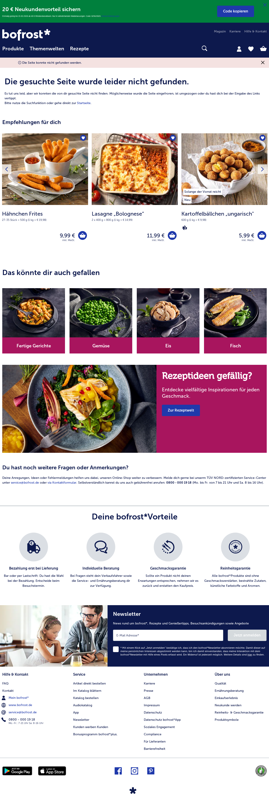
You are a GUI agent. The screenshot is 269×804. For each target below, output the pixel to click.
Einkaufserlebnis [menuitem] (226, 698)
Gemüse (101, 345)
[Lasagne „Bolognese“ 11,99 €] (135, 195)
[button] (235, 11)
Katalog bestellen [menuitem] (85, 698)
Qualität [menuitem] (220, 683)
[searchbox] (97, 48)
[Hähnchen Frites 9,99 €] (45, 195)
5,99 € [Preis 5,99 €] (246, 235)
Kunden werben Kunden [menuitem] (90, 727)
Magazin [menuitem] (220, 31)
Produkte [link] (13, 48)
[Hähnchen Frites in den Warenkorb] (82, 235)
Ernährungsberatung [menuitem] (229, 691)
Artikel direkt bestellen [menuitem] (89, 683)
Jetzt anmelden (247, 635)
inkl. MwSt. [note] (68, 240)
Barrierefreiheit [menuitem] (154, 749)
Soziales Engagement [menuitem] (159, 727)
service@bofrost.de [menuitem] (19, 712)
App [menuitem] (76, 712)
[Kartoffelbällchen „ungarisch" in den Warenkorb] (261, 235)
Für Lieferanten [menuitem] (155, 741)
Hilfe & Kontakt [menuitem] (255, 31)
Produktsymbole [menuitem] (227, 720)
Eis (168, 345)
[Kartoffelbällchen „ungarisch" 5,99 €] (224, 195)
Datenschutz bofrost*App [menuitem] (162, 720)
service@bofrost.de (25, 483)
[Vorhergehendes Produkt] (6, 169)
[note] (45, 216)
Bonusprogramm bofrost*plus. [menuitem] (95, 734)
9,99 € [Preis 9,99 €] (67, 235)
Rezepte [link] (79, 48)
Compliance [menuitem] (152, 734)
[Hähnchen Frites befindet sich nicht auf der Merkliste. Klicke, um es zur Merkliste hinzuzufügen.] (83, 138)
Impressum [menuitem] (152, 705)
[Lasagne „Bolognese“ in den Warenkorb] (172, 235)
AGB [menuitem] (147, 698)
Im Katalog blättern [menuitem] (87, 691)
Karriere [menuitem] (235, 31)
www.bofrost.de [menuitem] (17, 705)
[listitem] (202, 191)
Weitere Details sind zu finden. (244, 654)
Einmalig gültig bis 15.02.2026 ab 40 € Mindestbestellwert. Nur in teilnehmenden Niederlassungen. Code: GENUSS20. (51, 16)
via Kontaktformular (62, 483)
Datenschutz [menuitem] (153, 712)
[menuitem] (13, 51)
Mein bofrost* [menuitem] (15, 698)
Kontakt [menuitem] (8, 691)
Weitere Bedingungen (110, 16)
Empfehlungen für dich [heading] (31, 122)
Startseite (84, 103)
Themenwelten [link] (47, 48)
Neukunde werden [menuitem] (228, 705)
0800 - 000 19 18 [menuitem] (18, 719)
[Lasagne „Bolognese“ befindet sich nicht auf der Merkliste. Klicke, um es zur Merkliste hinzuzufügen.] (173, 138)
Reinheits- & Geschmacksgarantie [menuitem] (239, 712)
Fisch (235, 345)
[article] (134, 85)
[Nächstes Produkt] (262, 169)
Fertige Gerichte (34, 345)
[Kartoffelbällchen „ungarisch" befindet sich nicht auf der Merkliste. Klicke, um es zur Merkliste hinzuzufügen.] (262, 138)
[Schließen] (265, 5)
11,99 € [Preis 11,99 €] (156, 235)
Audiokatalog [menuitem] (82, 705)
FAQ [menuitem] (5, 683)
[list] (134, 560)
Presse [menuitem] (148, 691)
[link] (42, 35)
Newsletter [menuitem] (81, 720)
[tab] (239, 49)
